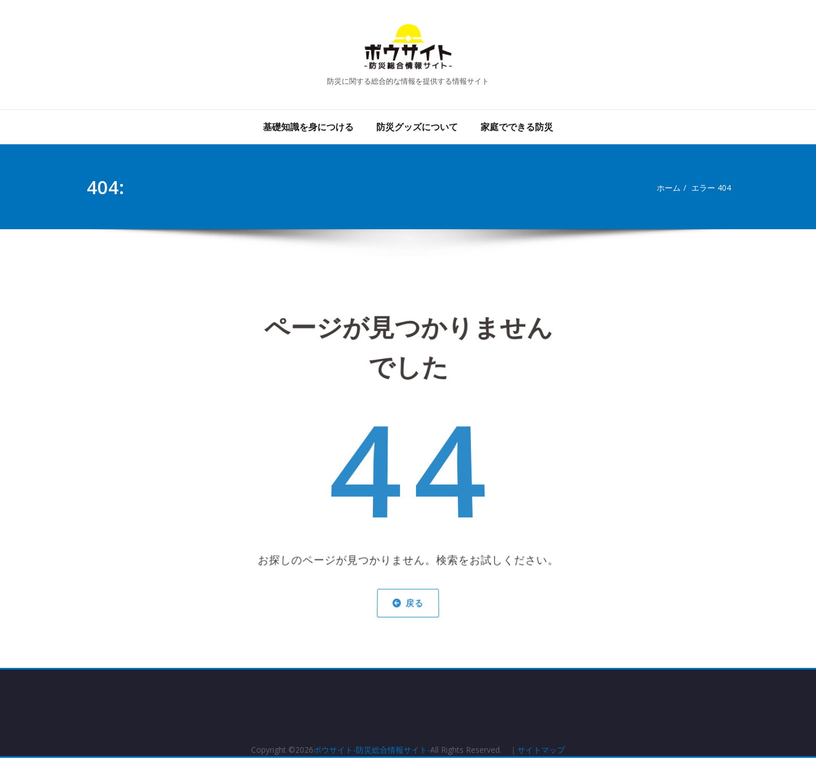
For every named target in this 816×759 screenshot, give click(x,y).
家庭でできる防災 (517, 127)
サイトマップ (552, 750)
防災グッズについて (417, 127)
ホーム (668, 188)
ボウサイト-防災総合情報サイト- (369, 750)
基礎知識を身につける (308, 127)
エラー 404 (714, 188)
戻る (408, 596)
